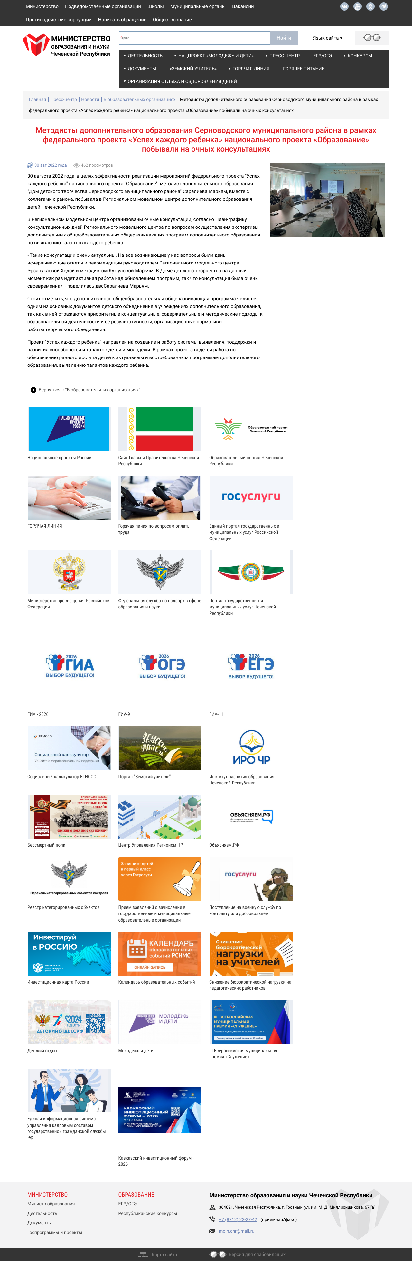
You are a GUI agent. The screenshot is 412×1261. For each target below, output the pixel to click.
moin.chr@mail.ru (236, 1231)
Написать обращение (122, 20)
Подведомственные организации (103, 6)
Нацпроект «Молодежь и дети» (216, 56)
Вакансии (243, 6)
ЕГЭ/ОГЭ (322, 56)
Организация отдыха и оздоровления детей (182, 81)
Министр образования (51, 1204)
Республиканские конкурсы (147, 1213)
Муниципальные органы (198, 6)
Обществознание (172, 20)
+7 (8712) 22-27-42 (238, 1219)
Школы (155, 6)
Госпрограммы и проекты (54, 1232)
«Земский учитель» (193, 68)
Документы (142, 68)
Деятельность (145, 56)
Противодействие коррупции (59, 20)
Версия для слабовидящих (257, 1254)
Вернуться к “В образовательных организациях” (89, 390)
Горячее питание (303, 68)
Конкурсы (360, 56)
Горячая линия (251, 68)
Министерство (42, 6)
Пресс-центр (284, 56)
